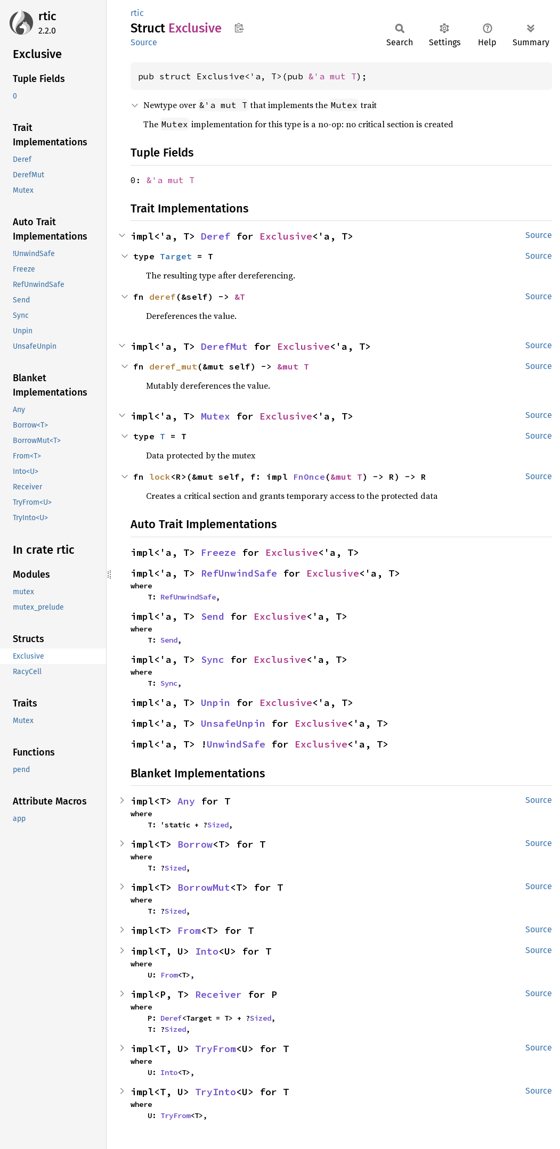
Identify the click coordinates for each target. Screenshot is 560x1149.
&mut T (293, 366)
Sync (212, 659)
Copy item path (239, 28)
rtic (47, 16)
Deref (215, 236)
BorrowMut (203, 887)
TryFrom (215, 1049)
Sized (218, 825)
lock (160, 476)
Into (206, 951)
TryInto (215, 1092)
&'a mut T (332, 76)
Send (212, 616)
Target (176, 256)
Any (186, 801)
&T (239, 296)
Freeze (218, 552)
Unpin (215, 702)
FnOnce (309, 476)
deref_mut (173, 366)
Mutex (215, 416)
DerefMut (224, 346)
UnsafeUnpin (233, 723)
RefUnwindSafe (239, 573)
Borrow (195, 844)
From (189, 930)
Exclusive (285, 236)
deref (162, 296)
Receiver (218, 994)
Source (144, 42)
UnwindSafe (236, 744)
